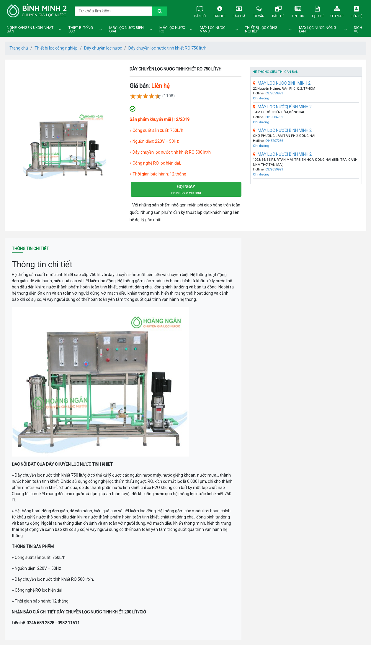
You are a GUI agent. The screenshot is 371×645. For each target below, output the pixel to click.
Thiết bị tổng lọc (80, 29)
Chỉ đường (261, 98)
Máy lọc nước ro (172, 29)
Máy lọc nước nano (212, 29)
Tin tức (297, 11)
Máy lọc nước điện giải (126, 29)
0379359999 (274, 93)
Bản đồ (199, 11)
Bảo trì (278, 11)
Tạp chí (317, 11)
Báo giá (239, 11)
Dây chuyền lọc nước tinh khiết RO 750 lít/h (167, 48)
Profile (219, 11)
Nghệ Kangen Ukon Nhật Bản (30, 29)
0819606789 (274, 117)
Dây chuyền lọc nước (103, 48)
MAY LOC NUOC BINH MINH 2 (281, 83)
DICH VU (358, 29)
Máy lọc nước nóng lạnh (317, 29)
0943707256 (274, 141)
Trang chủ (18, 48)
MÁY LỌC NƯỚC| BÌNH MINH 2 (282, 106)
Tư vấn (258, 11)
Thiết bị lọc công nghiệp (261, 29)
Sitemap (336, 11)
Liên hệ (356, 11)
